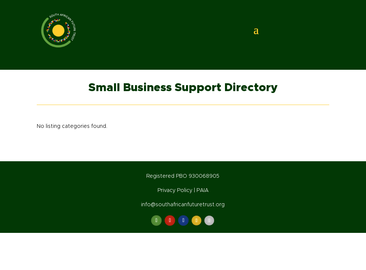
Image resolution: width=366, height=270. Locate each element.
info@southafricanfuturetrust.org (183, 204)
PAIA (202, 190)
